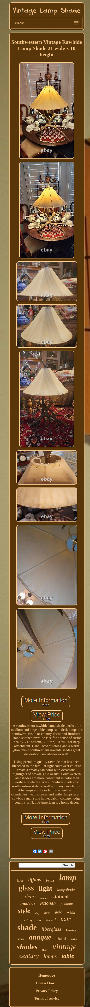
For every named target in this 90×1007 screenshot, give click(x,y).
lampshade (66, 890)
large (20, 880)
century (29, 955)
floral (61, 938)
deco (30, 896)
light (45, 888)
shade (27, 927)
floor (45, 949)
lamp (67, 877)
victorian (48, 903)
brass (50, 880)
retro (20, 939)
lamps (50, 956)
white (71, 912)
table (67, 955)
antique (40, 937)
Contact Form (46, 983)
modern (27, 903)
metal (51, 919)
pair (65, 919)
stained (61, 897)
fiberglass (51, 929)
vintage (65, 946)
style (24, 910)
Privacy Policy (47, 991)
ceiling (27, 920)
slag (37, 913)
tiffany (34, 879)
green (47, 912)
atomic (44, 898)
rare (74, 939)
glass (26, 888)
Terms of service (46, 998)
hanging (71, 930)
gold (58, 912)
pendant (66, 904)
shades (27, 947)
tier (39, 920)
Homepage (46, 975)
